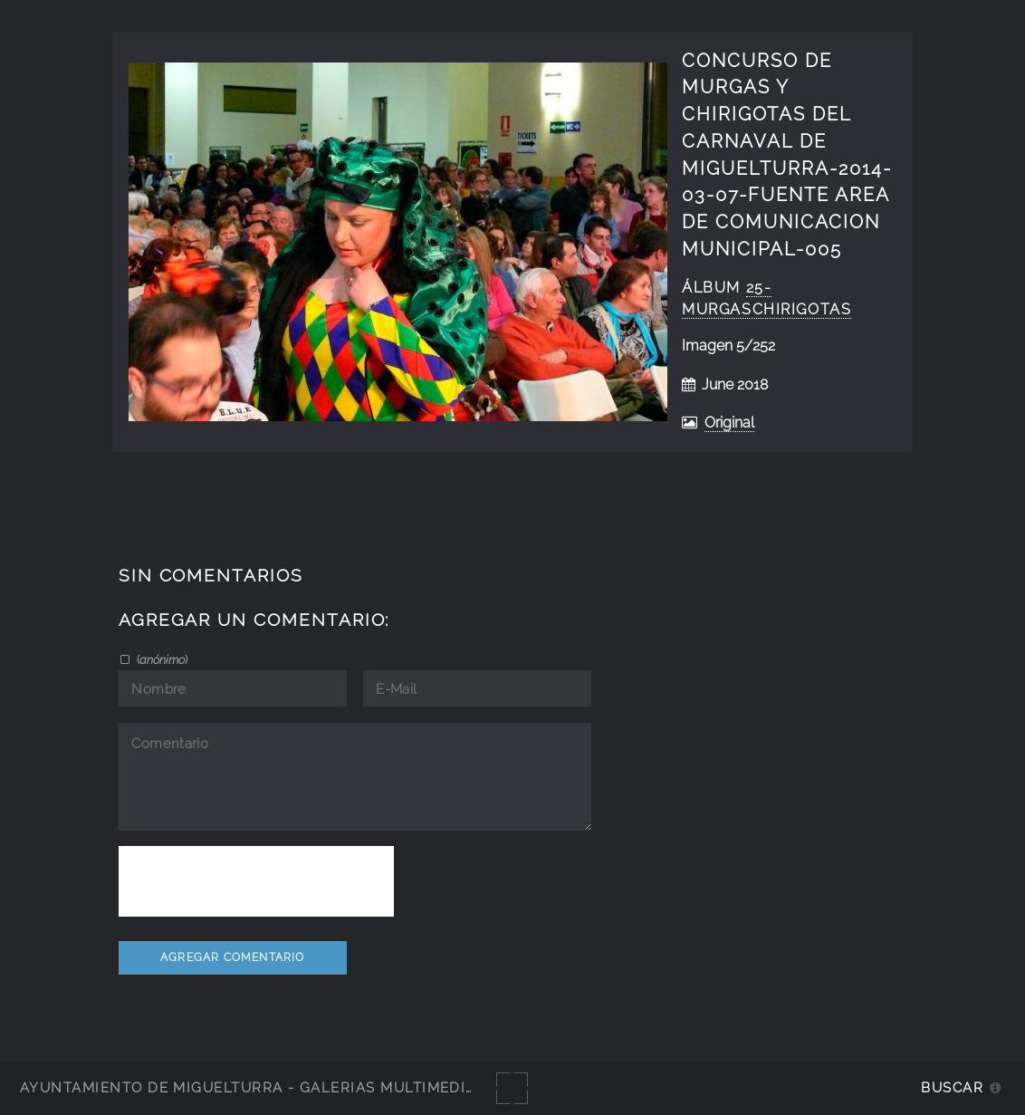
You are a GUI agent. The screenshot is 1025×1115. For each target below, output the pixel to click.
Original (729, 422)
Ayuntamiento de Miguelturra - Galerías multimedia (248, 1087)
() (160, 659)
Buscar (952, 1087)
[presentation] (256, 881)
